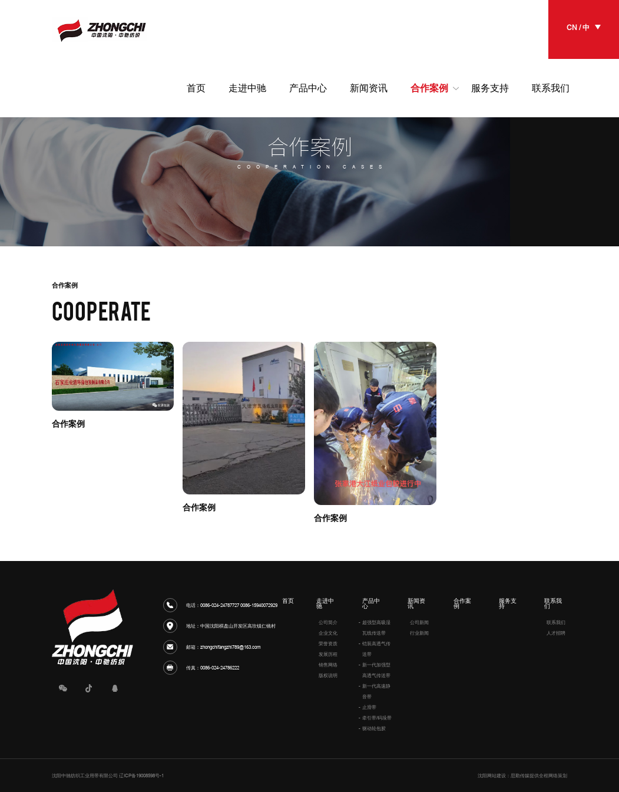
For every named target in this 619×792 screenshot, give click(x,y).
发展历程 (328, 654)
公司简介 (328, 622)
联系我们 (553, 604)
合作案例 (462, 604)
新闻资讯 (416, 604)
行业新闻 (419, 633)
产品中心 (371, 604)
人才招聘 (556, 633)
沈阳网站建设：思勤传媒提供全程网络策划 (522, 775)
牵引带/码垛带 (377, 718)
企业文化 (328, 633)
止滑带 (369, 707)
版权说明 (328, 675)
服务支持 (508, 604)
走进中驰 (325, 604)
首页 (288, 601)
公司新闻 (419, 622)
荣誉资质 (328, 643)
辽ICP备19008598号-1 (141, 775)
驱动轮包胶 (374, 728)
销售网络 (328, 665)
